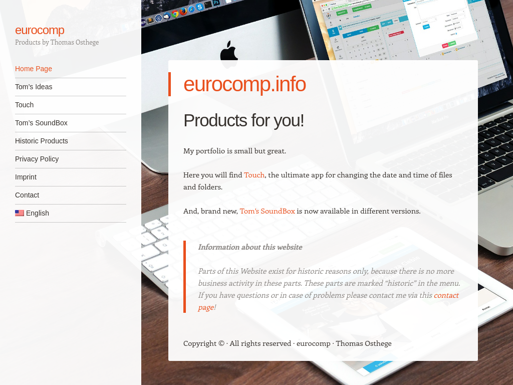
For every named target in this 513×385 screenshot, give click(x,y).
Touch (24, 105)
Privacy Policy (37, 159)
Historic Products (41, 141)
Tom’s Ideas (33, 87)
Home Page (33, 69)
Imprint (26, 177)
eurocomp (39, 30)
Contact (27, 195)
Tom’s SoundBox (41, 123)
